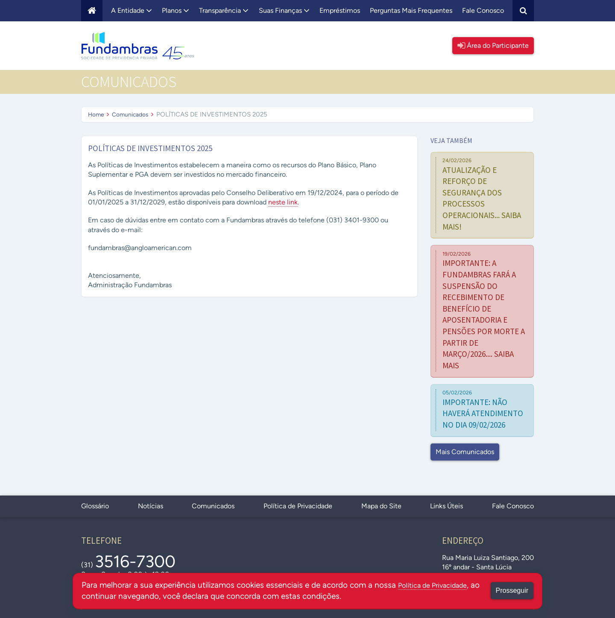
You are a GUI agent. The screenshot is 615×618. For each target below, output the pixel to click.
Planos (175, 10)
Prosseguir (512, 590)
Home (97, 114)
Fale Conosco (483, 10)
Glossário (95, 506)
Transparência (224, 10)
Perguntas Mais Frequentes (411, 10)
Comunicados (134, 114)
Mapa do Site (381, 506)
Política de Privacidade (298, 506)
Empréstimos (339, 10)
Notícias (150, 506)
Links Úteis (446, 506)
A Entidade (131, 10)
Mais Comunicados (465, 461)
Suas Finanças (284, 10)
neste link (283, 202)
